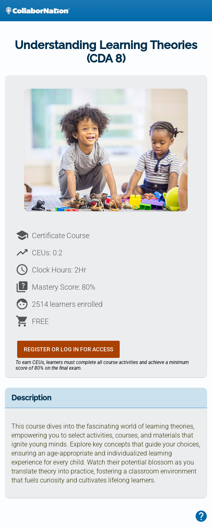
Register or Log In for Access (68, 349)
